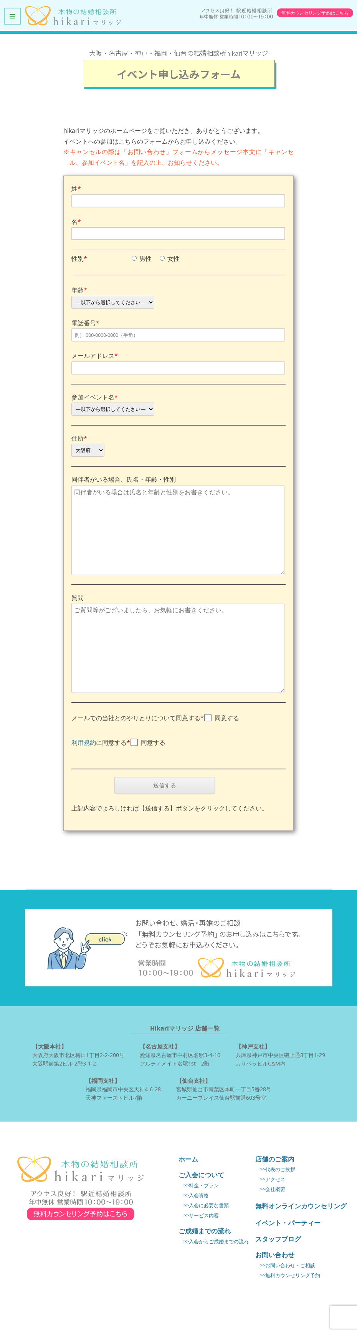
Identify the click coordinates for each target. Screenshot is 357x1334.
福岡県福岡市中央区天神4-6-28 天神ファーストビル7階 (123, 1088)
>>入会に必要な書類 (206, 1205)
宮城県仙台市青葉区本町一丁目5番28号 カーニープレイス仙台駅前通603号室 (223, 1088)
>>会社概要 (272, 1189)
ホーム (188, 1159)
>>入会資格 (196, 1195)
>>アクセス (272, 1179)
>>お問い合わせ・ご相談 (287, 1265)
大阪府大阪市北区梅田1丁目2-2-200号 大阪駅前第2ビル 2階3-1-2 (78, 1054)
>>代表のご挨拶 (277, 1169)
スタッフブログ (278, 1239)
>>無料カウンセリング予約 (290, 1275)
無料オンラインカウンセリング (301, 1205)
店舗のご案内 (274, 1159)
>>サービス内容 (201, 1215)
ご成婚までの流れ (204, 1230)
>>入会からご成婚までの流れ (216, 1241)
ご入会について (201, 1174)
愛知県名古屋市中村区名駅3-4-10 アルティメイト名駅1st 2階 (180, 1054)
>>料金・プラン (201, 1185)
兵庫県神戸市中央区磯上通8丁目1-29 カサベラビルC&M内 (280, 1054)
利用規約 (83, 742)
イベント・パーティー (288, 1222)
